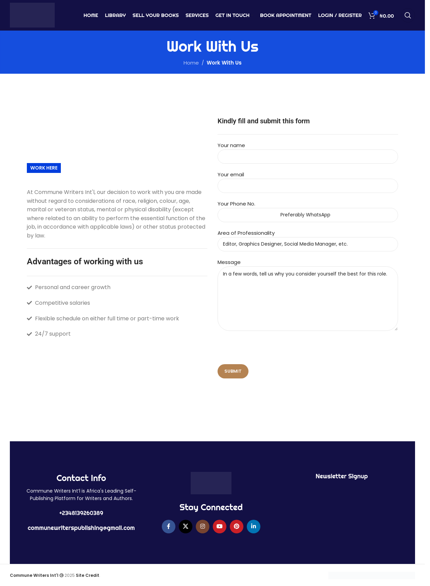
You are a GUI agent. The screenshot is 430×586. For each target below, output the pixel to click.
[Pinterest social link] (236, 526)
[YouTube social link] (219, 526)
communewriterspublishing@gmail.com (81, 528)
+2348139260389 (81, 513)
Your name (308, 151)
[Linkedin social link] (253, 526)
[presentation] (269, 351)
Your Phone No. (308, 209)
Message (308, 280)
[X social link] (185, 526)
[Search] (407, 15)
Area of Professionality (308, 238)
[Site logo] (32, 14)
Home (191, 62)
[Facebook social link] (168, 526)
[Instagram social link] (202, 526)
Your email (308, 180)
